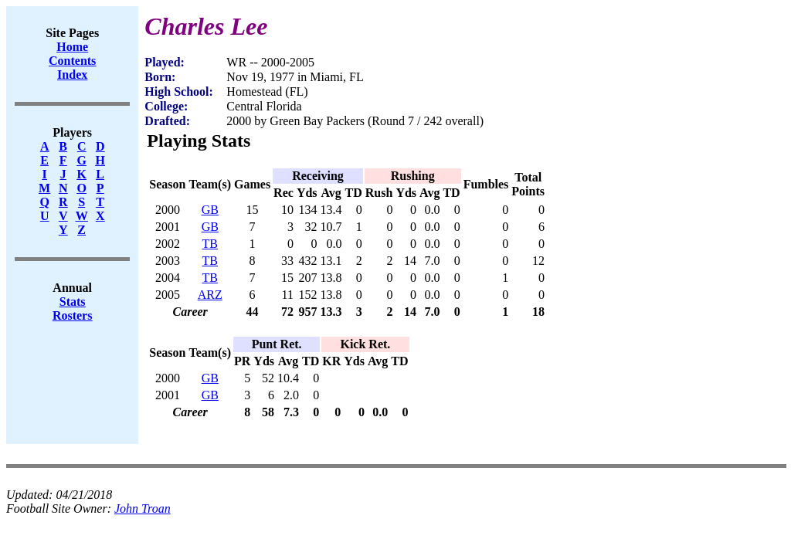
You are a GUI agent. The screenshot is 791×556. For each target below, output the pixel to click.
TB (210, 243)
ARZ (210, 294)
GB (210, 209)
